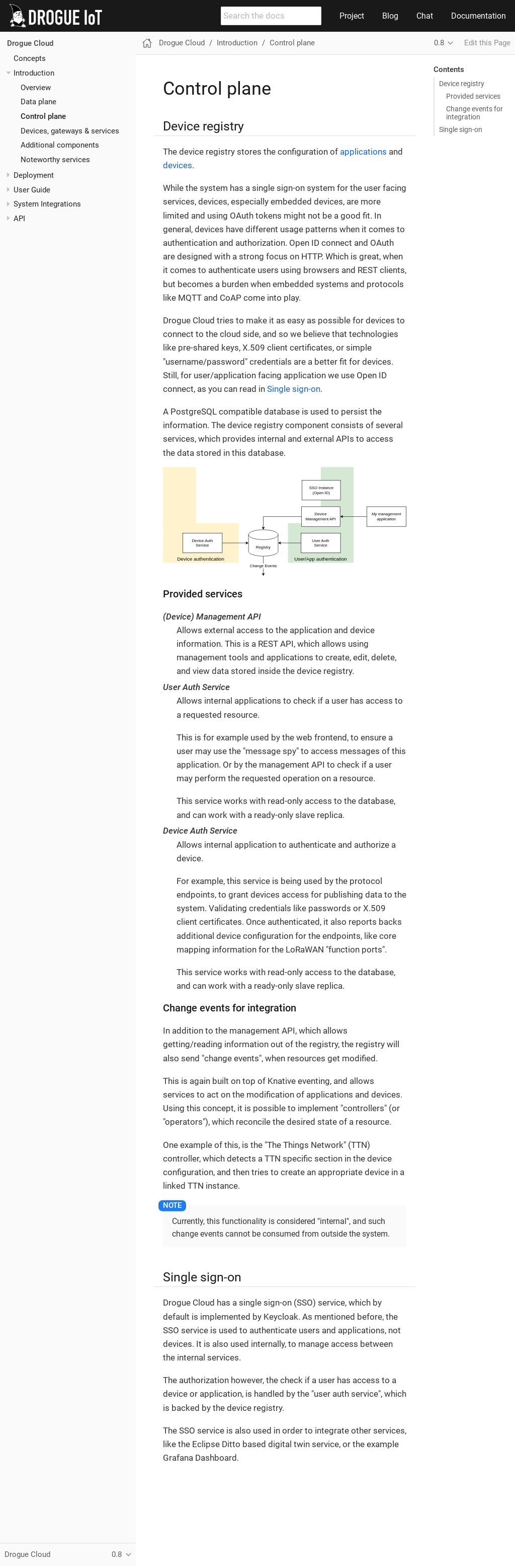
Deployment (34, 175)
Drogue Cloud (30, 43)
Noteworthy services (55, 159)
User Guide (32, 189)
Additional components (60, 145)
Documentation (478, 16)
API (19, 218)
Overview (36, 87)
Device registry (461, 84)
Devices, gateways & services (70, 130)
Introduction (34, 73)
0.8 (439, 42)
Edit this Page (487, 42)
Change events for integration (474, 113)
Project (351, 16)
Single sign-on (460, 129)
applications (363, 152)
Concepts (30, 58)
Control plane (43, 116)
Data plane (38, 101)
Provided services (473, 96)
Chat (424, 16)
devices (177, 165)
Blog (390, 16)
